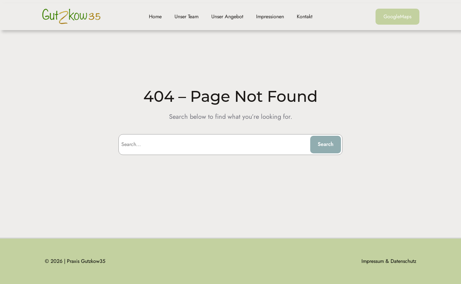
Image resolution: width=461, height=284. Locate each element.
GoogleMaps (397, 16)
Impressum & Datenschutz (388, 261)
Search (326, 144)
